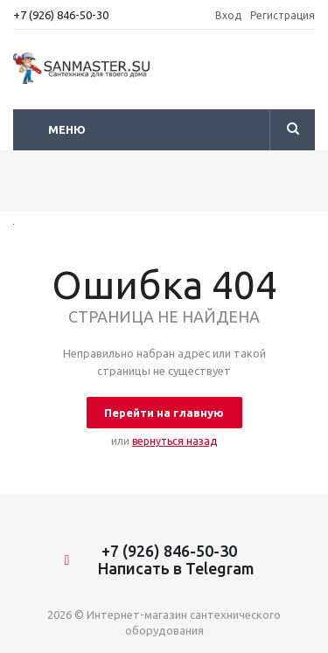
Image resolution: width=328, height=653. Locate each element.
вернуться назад (174, 441)
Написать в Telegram (169, 568)
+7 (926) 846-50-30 (60, 15)
